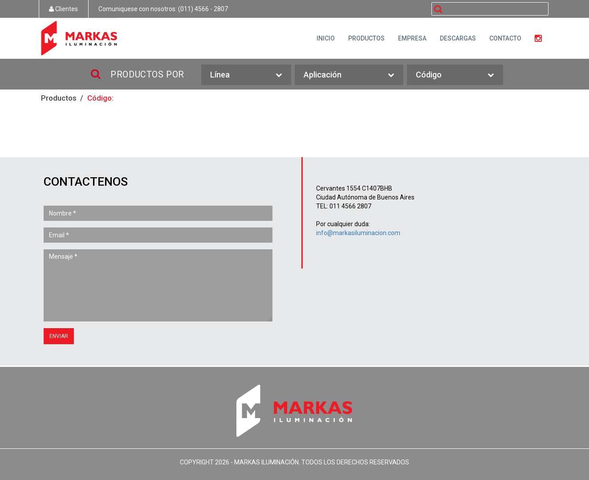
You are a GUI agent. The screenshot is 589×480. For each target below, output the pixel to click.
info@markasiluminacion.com (358, 232)
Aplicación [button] (349, 75)
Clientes (63, 8)
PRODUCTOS (366, 38)
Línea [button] (246, 75)
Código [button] (455, 75)
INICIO (326, 38)
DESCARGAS (458, 38)
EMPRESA (412, 38)
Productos (59, 98)
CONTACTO (505, 38)
